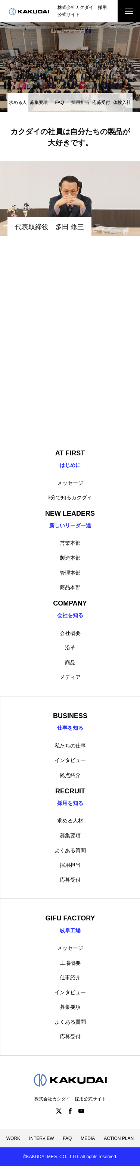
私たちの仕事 (70, 746)
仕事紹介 (70, 977)
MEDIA (88, 1138)
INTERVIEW (41, 1138)
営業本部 (70, 543)
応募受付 (101, 102)
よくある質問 (70, 850)
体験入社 (122, 102)
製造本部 (70, 558)
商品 (70, 663)
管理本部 (70, 573)
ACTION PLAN (119, 1138)
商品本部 (70, 587)
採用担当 (80, 102)
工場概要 (70, 963)
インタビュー (70, 760)
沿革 (70, 648)
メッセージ (70, 483)
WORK (13, 1138)
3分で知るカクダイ (70, 497)
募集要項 (39, 102)
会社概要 (70, 633)
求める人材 (70, 821)
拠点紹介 (70, 775)
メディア (70, 677)
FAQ (59, 102)
